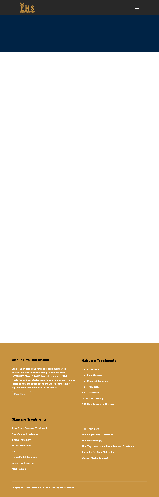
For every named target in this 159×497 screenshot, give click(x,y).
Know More (21, 394)
